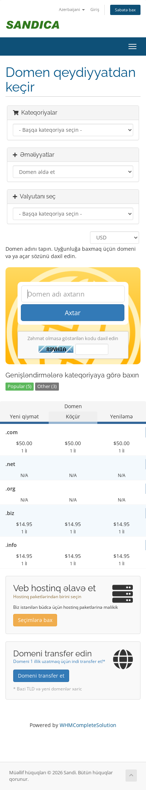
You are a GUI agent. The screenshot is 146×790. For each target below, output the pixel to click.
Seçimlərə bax (35, 619)
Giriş (94, 9)
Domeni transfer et (41, 675)
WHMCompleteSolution (88, 725)
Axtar (73, 312)
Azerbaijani (72, 9)
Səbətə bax (125, 9)
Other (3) (47, 386)
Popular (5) (19, 386)
